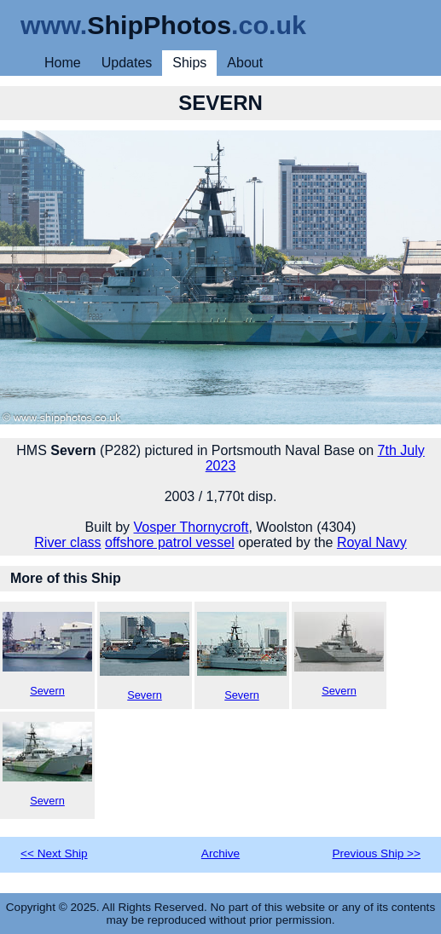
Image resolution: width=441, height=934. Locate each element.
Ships (189, 62)
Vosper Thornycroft (191, 527)
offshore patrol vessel (170, 542)
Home (62, 62)
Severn (47, 654)
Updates (127, 62)
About (245, 62)
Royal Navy (372, 542)
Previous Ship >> (376, 853)
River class (67, 542)
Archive (220, 853)
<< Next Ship (54, 853)
